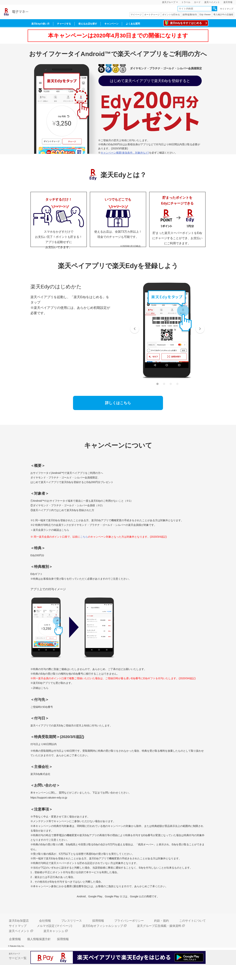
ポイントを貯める (171, 14)
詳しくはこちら (118, 403)
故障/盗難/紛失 (190, 14)
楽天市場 (227, 2)
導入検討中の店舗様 (223, 14)
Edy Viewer (205, 14)
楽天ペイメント (212, 2)
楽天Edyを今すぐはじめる (186, 23)
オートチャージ (152, 14)
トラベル (185, 2)
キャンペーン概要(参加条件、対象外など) (125, 152)
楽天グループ (168, 2)
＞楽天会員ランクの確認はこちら (49, 529)
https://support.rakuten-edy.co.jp (48, 797)
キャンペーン (111, 23)
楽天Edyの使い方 (40, 23)
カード (197, 2)
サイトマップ (226, 9)
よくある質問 (133, 23)
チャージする (64, 23)
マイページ (136, 14)
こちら (84, 536)
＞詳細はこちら (39, 687)
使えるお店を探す (87, 23)
